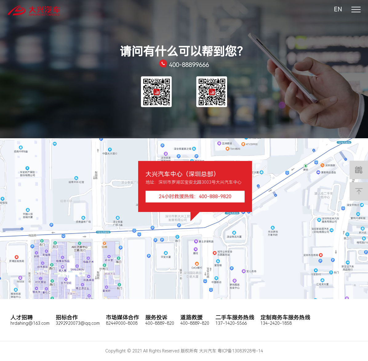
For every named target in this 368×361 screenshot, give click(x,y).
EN (338, 9)
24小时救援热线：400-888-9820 (195, 196)
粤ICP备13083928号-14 (240, 350)
